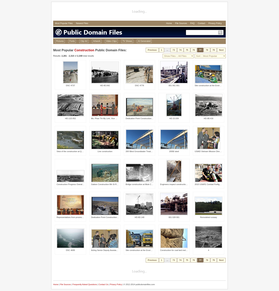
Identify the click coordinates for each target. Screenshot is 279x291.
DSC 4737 (70, 85)
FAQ (192, 23)
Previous (152, 50)
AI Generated (144, 41)
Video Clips (111, 41)
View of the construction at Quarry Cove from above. (79, 151)
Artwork (96, 41)
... (167, 50)
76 (194, 50)
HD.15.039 (174, 118)
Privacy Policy (215, 23)
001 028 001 (174, 217)
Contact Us (103, 284)
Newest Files (82, 23)
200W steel (174, 151)
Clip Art (83, 41)
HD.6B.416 (208, 118)
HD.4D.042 (105, 85)
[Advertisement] (139, 12)
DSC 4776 (139, 85)
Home (169, 23)
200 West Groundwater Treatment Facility (144, 151)
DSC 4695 (70, 250)
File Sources (181, 23)
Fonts (72, 41)
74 (180, 50)
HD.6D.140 (139, 217)
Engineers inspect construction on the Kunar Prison (182, 184)
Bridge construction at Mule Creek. (141, 184)
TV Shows (127, 41)
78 (207, 50)
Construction (84, 50)
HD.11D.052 (70, 118)
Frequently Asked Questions (84, 284)
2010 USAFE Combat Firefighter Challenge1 (214, 184)
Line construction (105, 151)
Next (221, 50)
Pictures (60, 41)
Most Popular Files (64, 23)
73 (173, 50)
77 (200, 50)
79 (213, 50)
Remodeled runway (208, 217)
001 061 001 (174, 85)
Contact (201, 23)
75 (187, 50)
